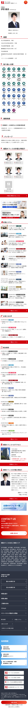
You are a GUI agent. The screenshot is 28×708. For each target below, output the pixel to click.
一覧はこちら (13, 311)
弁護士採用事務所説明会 (6, 648)
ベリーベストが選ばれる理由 (9, 613)
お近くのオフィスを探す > (14, 706)
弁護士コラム (18, 619)
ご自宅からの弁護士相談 (7, 628)
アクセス (3, 608)
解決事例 (3, 619)
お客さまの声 (4, 624)
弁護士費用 (4, 598)
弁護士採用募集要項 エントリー (8, 655)
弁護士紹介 (4, 594)
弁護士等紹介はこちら (13, 196)
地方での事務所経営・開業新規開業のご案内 (10, 662)
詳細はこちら (13, 464)
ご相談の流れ (5, 603)
